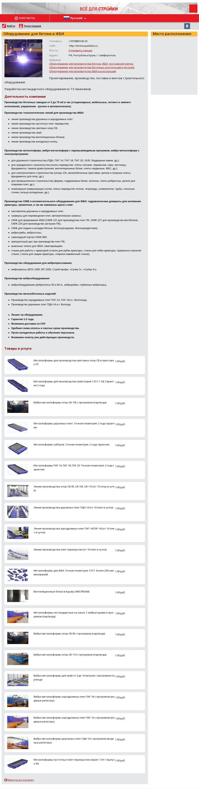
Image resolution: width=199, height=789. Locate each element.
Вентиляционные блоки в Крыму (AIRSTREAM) (61, 591)
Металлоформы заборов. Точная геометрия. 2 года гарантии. (72, 444)
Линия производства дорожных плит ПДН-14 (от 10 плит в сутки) (73, 507)
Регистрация (32, 26)
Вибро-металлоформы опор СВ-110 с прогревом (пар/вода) (70, 654)
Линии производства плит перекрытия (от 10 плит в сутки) (70, 549)
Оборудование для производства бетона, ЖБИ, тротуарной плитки (91, 63)
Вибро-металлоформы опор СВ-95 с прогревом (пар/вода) (69, 633)
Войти (11, 26)
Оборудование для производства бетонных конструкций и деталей (91, 67)
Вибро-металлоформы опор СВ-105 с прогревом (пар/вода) (70, 402)
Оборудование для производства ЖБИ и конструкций (82, 71)
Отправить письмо (80, 50)
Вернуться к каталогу (20, 780)
